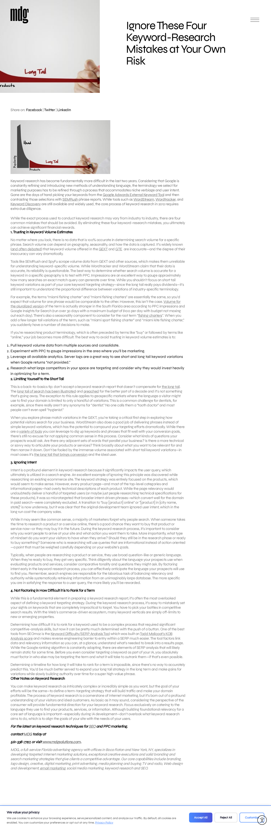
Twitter (49, 110)
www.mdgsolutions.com (61, 746)
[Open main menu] (254, 21)
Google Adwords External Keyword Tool (133, 194)
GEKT (103, 253)
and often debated (26, 253)
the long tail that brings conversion (60, 459)
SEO (92, 731)
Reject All (226, 817)
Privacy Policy (104, 822)
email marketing (52, 772)
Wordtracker (165, 199)
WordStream (143, 199)
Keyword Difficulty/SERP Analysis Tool (80, 638)
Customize (252, 817)
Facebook (34, 110)
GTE (118, 253)
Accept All (200, 817)
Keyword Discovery (26, 204)
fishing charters (150, 320)
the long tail (171, 391)
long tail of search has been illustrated (46, 395)
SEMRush (70, 199)
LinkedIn (64, 110)
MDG (28, 738)
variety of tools (30, 436)
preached (91, 395)
